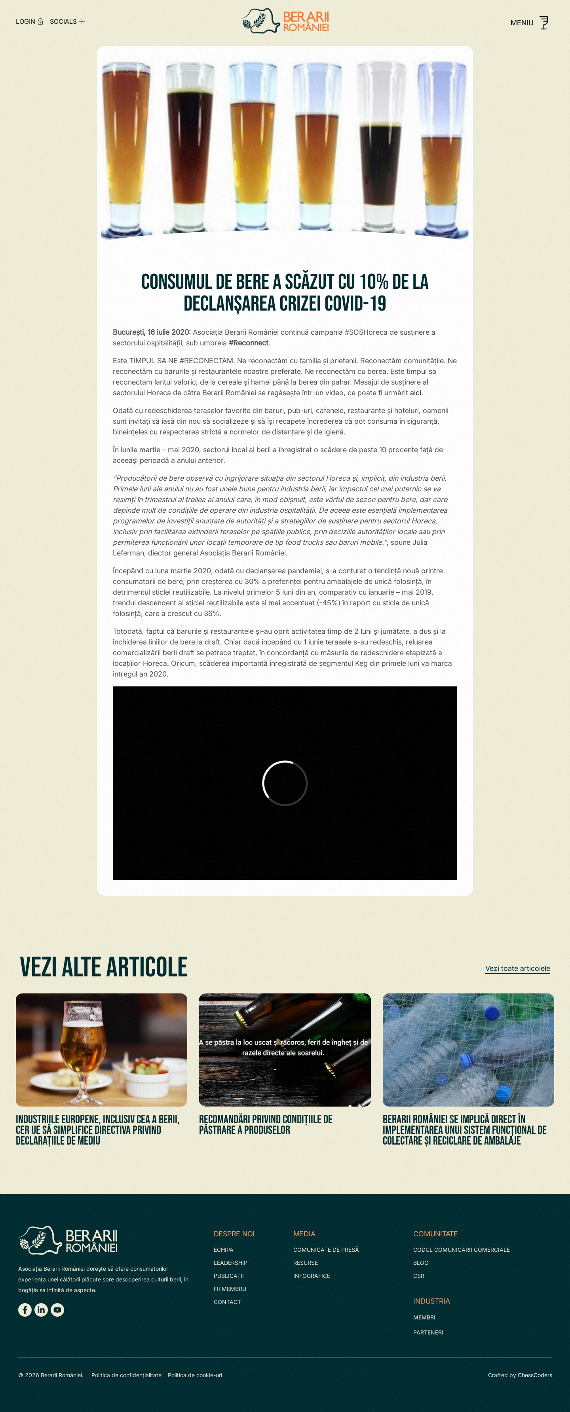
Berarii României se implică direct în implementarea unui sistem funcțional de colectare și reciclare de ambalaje (465, 1130)
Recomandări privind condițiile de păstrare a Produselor (265, 1125)
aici (415, 393)
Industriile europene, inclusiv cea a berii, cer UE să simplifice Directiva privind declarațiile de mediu (98, 1130)
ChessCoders (535, 1375)
